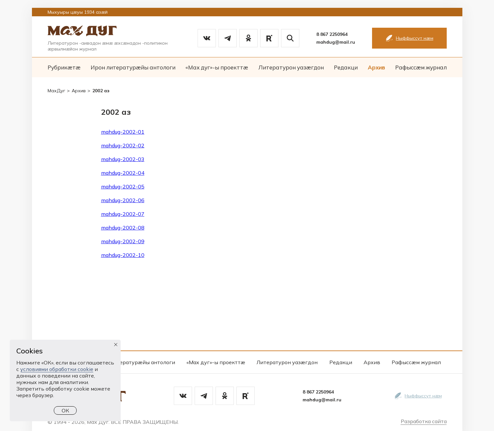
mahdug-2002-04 (122, 173)
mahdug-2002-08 (122, 227)
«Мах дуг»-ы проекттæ (217, 67)
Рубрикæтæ (64, 67)
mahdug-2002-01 (122, 131)
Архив (376, 67)
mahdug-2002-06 (122, 200)
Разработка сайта (424, 421)
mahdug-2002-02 (122, 145)
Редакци (346, 67)
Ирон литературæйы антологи (133, 67)
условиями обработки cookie (56, 369)
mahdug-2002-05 (122, 186)
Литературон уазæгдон (291, 67)
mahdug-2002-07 (122, 214)
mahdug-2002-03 (122, 159)
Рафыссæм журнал (421, 67)
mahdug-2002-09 (122, 241)
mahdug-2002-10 (122, 255)
